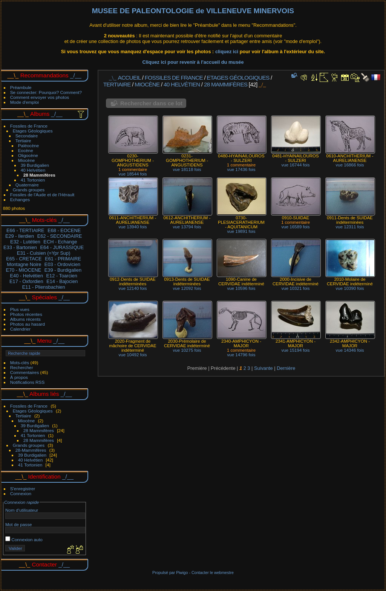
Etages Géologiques (33, 130)
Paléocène (28, 145)
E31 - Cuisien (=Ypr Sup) (43, 253)
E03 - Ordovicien (62, 264)
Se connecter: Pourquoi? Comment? (46, 92)
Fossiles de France (28, 125)
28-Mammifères (30, 450)
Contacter (44, 564)
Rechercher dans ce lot (151, 103)
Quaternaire (27, 184)
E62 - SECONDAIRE (59, 236)
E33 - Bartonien (20, 247)
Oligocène (28, 155)
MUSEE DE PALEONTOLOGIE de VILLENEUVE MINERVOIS (193, 11)
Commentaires (24, 372)
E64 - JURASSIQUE (62, 247)
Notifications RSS (27, 382)
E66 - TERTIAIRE (25, 230)
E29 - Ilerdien (19, 236)
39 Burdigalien (35, 165)
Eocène (25, 150)
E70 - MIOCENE (23, 270)
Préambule (21, 87)
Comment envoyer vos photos (39, 97)
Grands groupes (28, 189)
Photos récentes (26, 314)
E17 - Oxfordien (26, 281)
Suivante (263, 368)
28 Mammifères (39, 174)
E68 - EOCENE (64, 230)
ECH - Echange (60, 242)
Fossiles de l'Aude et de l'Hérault (42, 194)
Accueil (129, 77)
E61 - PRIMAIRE (63, 259)
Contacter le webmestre (212, 572)
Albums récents (25, 319)
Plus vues (19, 309)
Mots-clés (19, 362)
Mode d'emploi (24, 102)
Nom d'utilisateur (21, 510)
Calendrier (20, 328)
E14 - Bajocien (62, 281)
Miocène (26, 160)
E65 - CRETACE (23, 259)
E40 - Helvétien (26, 276)
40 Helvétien (33, 170)
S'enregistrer (22, 488)
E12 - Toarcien (61, 276)
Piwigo (182, 572)
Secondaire (26, 135)
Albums (39, 114)
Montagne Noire (24, 264)
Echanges (20, 199)
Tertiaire (23, 140)
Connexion (20, 493)
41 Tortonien (33, 179)
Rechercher (21, 367)
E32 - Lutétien (25, 242)
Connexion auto (24, 539)
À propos (19, 377)
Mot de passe (18, 524)
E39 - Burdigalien (62, 270)
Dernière (286, 368)
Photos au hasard (27, 324)
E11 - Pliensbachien (43, 287)
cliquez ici (227, 51)
